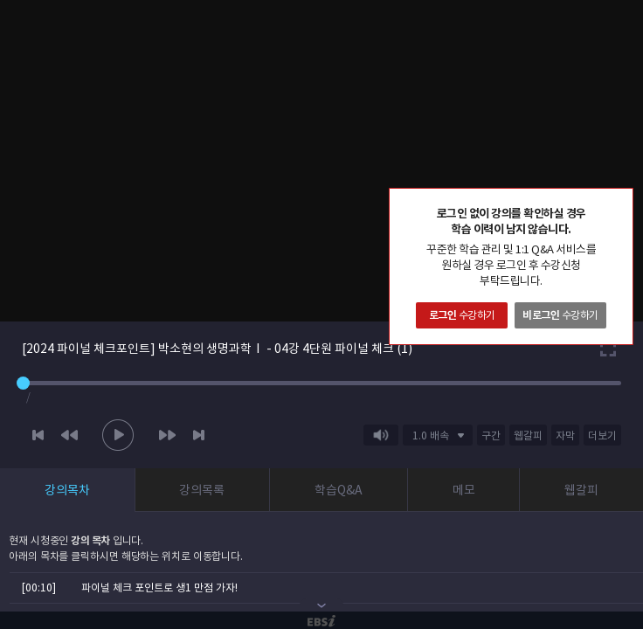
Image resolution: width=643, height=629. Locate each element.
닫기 (619, 202)
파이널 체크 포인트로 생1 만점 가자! (159, 587)
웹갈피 (581, 490)
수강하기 (462, 314)
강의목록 (202, 490)
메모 (464, 490)
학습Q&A (339, 490)
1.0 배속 (430, 435)
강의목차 (67, 490)
